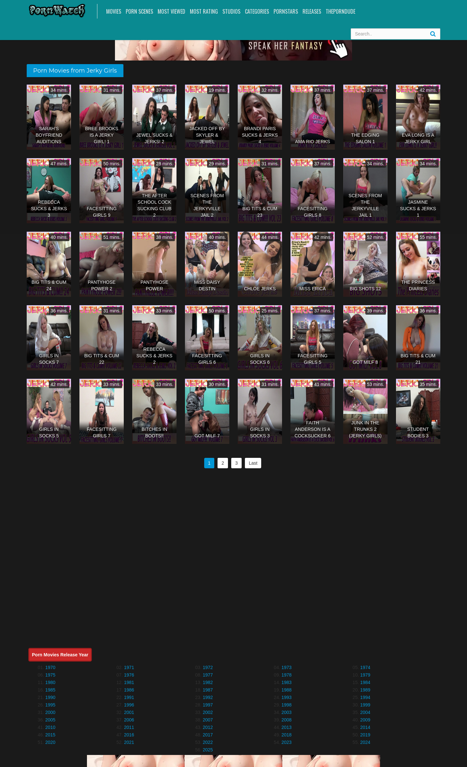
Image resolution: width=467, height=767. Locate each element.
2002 (208, 712)
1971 (129, 667)
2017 (208, 734)
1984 (365, 682)
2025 (208, 749)
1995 (50, 704)
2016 (129, 734)
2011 (129, 727)
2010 (50, 727)
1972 (208, 667)
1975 (50, 675)
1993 (286, 697)
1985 (50, 689)
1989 (365, 689)
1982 (208, 682)
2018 (286, 734)
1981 (129, 682)
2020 (50, 742)
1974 (365, 667)
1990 (50, 697)
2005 (50, 719)
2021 (129, 742)
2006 (129, 719)
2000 (50, 712)
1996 (129, 704)
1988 (286, 689)
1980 (50, 682)
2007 (208, 719)
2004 (365, 712)
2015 (50, 734)
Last (253, 463)
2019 (365, 734)
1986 (129, 689)
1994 (365, 697)
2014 (365, 727)
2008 (286, 719)
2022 (208, 742)
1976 (129, 675)
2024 (365, 742)
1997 (208, 704)
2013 (286, 727)
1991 (129, 697)
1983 (286, 682)
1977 (208, 675)
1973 (286, 667)
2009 (365, 719)
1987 (208, 689)
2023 (286, 742)
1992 (208, 697)
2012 (208, 727)
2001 (129, 712)
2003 (286, 712)
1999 (365, 704)
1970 (50, 667)
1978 (286, 675)
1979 (365, 675)
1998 (286, 704)
